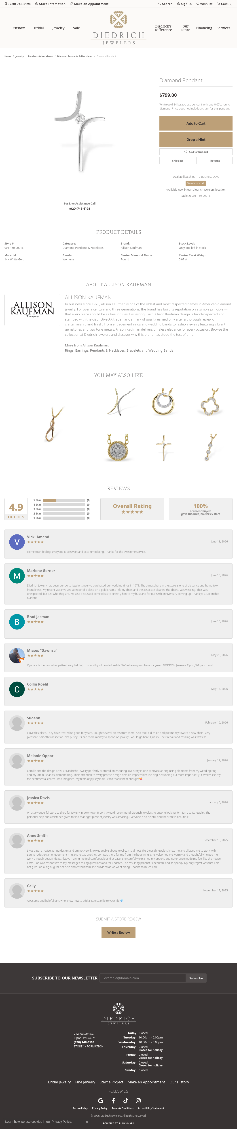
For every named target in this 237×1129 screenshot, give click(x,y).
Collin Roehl (37, 684)
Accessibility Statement (151, 1108)
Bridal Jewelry (59, 1082)
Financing (204, 28)
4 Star (37, 504)
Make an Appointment (146, 1082)
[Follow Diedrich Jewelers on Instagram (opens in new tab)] (138, 1100)
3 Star (37, 509)
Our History (179, 1082)
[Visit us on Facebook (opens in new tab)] (113, 1100)
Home (7, 56)
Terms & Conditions (122, 1108)
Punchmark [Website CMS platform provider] (126, 1123)
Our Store (185, 28)
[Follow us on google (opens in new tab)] (100, 1100)
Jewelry (58, 28)
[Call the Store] (84, 1042)
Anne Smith (37, 835)
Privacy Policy (99, 1108)
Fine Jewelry (85, 1082)
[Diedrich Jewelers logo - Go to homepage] (118, 28)
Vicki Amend (38, 536)
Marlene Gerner (41, 570)
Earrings (82, 350)
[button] (165, 4)
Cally (31, 885)
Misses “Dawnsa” (42, 650)
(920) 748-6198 (79, 208)
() (88, 500)
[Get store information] (89, 1046)
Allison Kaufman (131, 248)
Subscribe (196, 978)
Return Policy (80, 1108)
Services (223, 28)
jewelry (19, 56)
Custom (19, 28)
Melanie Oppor (40, 755)
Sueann (33, 717)
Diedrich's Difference (163, 28)
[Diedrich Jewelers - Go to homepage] (118, 1013)
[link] (17, 4)
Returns (215, 160)
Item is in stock (196, 183)
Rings (69, 350)
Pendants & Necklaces (40, 56)
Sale (76, 28)
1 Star (37, 518)
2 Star (37, 513)
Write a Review (118, 932)
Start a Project (111, 1082)
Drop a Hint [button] (195, 139)
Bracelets (133, 350)
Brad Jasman (38, 616)
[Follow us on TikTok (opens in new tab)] (125, 1100)
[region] (80, 131)
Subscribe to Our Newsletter (64, 978)
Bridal (39, 28)
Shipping (178, 160)
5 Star (37, 500)
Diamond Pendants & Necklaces (75, 56)
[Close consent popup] (87, 1122)
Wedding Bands (160, 350)
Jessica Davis (38, 797)
